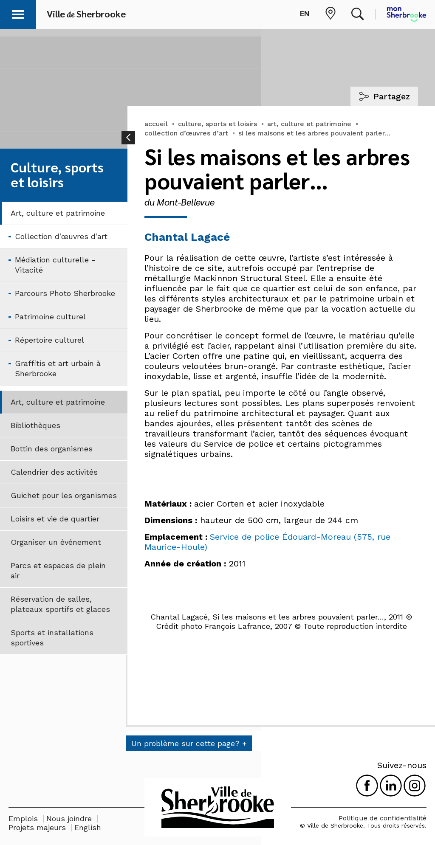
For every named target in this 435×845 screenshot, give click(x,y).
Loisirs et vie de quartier (55, 518)
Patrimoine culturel (50, 316)
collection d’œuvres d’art (186, 133)
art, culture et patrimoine (309, 124)
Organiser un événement (56, 542)
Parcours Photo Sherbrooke (65, 293)
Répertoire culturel (49, 339)
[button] (18, 13)
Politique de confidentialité (383, 818)
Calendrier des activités (54, 472)
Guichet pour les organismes (64, 495)
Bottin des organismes (52, 448)
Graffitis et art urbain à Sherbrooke (58, 368)
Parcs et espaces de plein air (58, 570)
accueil (156, 124)
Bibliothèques (35, 425)
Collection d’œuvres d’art (61, 236)
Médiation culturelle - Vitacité (55, 264)
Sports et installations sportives (52, 637)
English (87, 827)
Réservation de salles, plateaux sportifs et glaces (60, 604)
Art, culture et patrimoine (58, 212)
